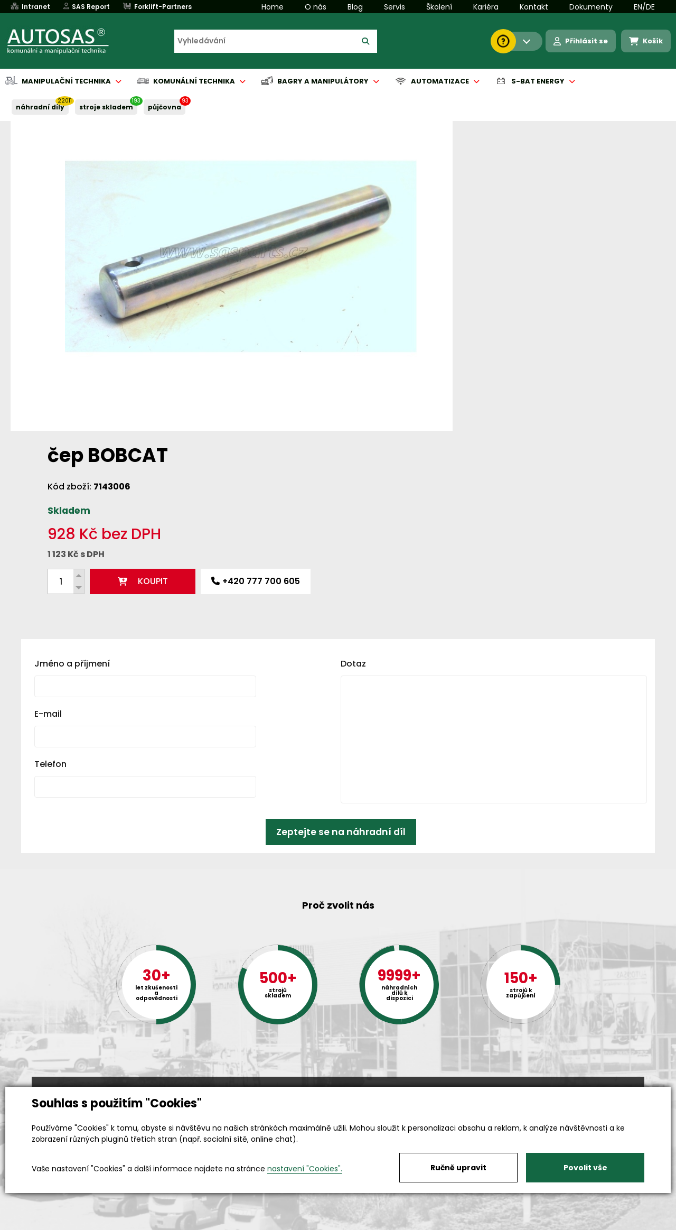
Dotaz (353, 492)
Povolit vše (585, 1167)
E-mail (48, 543)
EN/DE (644, 7)
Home (272, 7)
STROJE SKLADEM (106, 107)
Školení (439, 7)
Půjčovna (357, 1222)
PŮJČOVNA (164, 107)
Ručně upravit (458, 1167)
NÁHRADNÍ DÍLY (40, 107)
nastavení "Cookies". (304, 1168)
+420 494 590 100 (333, 1085)
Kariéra (486, 7)
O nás (315, 7)
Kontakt (534, 7)
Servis (394, 7)
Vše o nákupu (58, 1222)
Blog (355, 7)
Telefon (50, 593)
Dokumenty (591, 7)
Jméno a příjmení (72, 492)
